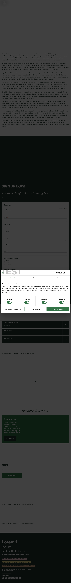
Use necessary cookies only (13, 309)
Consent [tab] (12, 277)
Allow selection (35, 309)
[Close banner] (68, 272)
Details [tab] (35, 277)
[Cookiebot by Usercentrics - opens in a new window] (57, 273)
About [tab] (59, 277)
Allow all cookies (58, 309)
